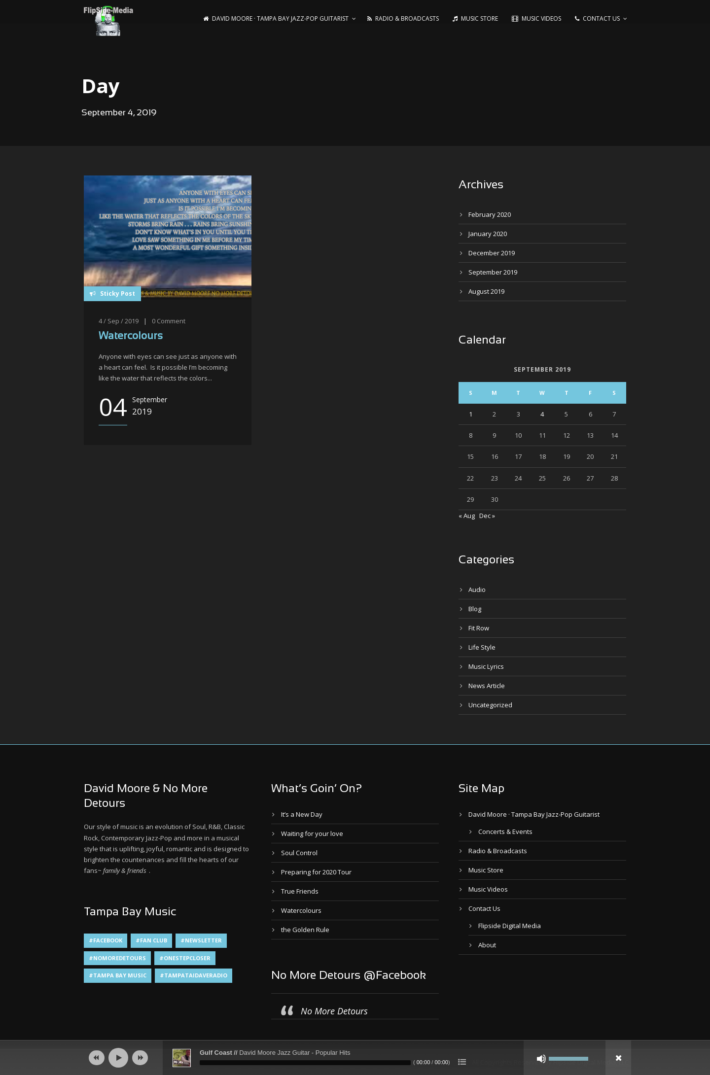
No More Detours (334, 1011)
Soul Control (299, 852)
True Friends (300, 891)
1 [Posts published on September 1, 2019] (470, 414)
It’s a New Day (301, 814)
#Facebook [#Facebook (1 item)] (105, 940)
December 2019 (491, 252)
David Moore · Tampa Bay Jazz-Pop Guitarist (276, 18)
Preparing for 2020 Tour (316, 871)
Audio (477, 589)
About (487, 944)
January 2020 (487, 233)
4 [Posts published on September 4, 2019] (542, 414)
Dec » (487, 515)
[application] (355, 1057)
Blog (474, 608)
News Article (486, 685)
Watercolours (131, 336)
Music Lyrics (486, 666)
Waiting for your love (312, 833)
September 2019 (492, 272)
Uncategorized (490, 704)
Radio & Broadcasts (403, 18)
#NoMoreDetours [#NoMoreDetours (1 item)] (117, 958)
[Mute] (541, 1059)
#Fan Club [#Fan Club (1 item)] (151, 940)
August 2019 (486, 291)
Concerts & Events (505, 831)
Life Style (482, 647)
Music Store (475, 18)
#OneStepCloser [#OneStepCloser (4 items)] (185, 958)
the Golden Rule (305, 929)
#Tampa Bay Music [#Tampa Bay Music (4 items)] (117, 975)
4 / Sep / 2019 (119, 320)
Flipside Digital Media (509, 925)
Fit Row (478, 628)
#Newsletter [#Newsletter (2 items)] (201, 940)
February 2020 (489, 214)
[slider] (305, 1062)
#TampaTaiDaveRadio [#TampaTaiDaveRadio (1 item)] (193, 975)
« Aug (467, 515)
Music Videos (536, 18)
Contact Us (597, 18)
